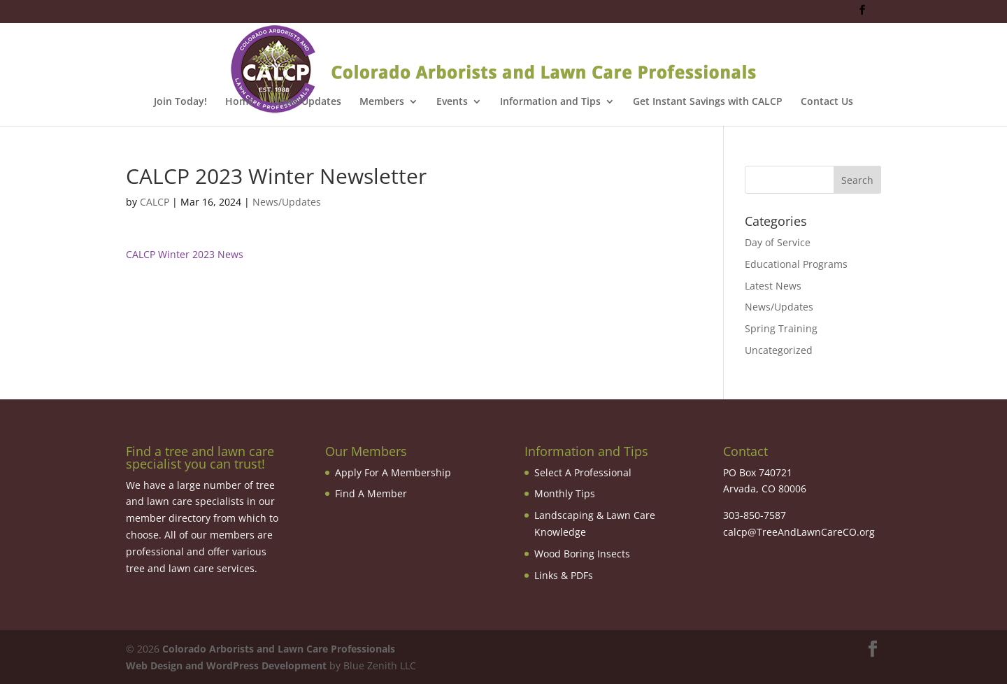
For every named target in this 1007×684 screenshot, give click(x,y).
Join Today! (180, 102)
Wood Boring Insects (582, 553)
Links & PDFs (563, 575)
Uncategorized (779, 350)
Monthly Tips (564, 493)
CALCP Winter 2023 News (186, 254)
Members (381, 102)
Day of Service (777, 242)
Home (239, 102)
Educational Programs (796, 264)
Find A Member (371, 493)
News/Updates (306, 102)
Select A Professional (582, 472)
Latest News (773, 285)
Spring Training (781, 328)
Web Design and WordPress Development (226, 665)
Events (452, 102)
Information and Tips (550, 102)
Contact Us (827, 102)
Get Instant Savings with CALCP (708, 102)
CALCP (154, 201)
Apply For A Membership (393, 472)
